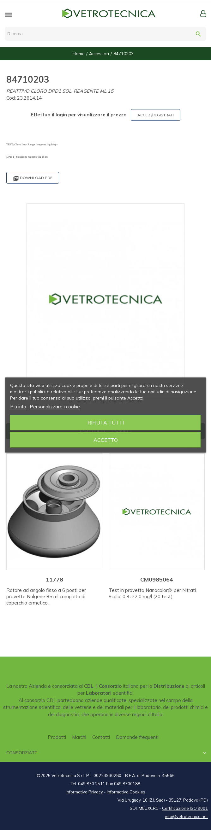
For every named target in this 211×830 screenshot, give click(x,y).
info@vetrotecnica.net (186, 816)
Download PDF (32, 178)
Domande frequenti (137, 737)
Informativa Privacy (84, 791)
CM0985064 (156, 579)
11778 (54, 579)
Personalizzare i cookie (55, 407)
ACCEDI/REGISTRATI (155, 115)
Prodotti (57, 737)
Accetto (105, 440)
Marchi (79, 737)
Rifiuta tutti (105, 422)
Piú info (18, 407)
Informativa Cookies (126, 791)
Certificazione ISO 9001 (185, 808)
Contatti (101, 737)
